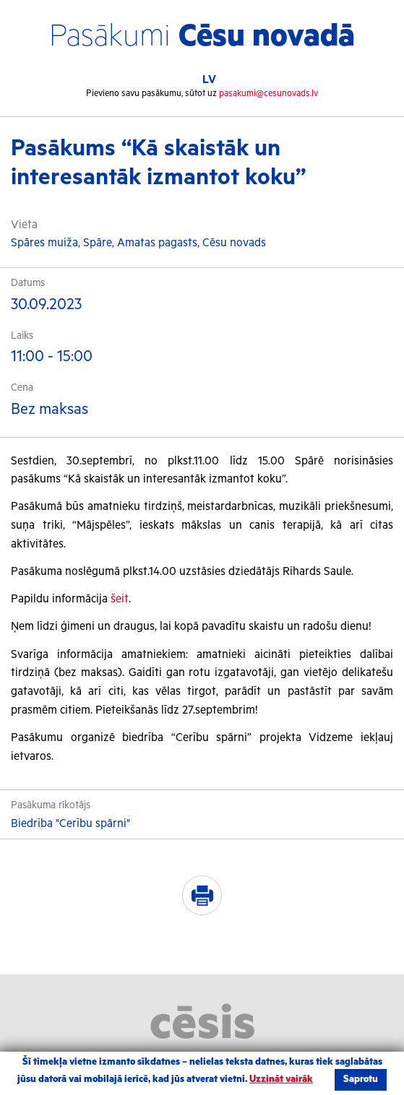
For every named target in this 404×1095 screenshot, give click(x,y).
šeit (120, 599)
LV (209, 80)
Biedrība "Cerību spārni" (70, 824)
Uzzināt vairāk (281, 1079)
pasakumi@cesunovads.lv (268, 93)
